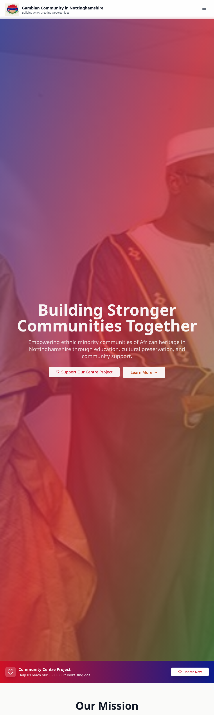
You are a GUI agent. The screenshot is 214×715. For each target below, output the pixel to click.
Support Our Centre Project (84, 372)
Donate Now (190, 672)
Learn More (144, 373)
